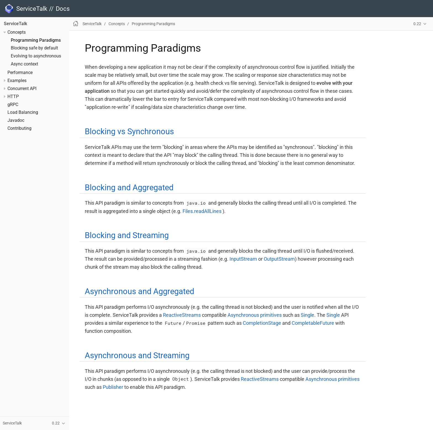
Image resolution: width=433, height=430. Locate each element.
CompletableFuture (313, 323)
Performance (20, 72)
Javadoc (15, 120)
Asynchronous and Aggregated (139, 291)
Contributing (19, 128)
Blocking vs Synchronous (129, 131)
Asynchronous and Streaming (137, 355)
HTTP (13, 96)
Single (307, 315)
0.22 (417, 24)
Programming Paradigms (36, 40)
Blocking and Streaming (127, 235)
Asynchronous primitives (255, 315)
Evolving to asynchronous (36, 56)
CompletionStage (262, 323)
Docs (63, 8)
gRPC (12, 104)
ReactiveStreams (182, 315)
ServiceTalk (15, 23)
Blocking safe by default (34, 48)
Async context (24, 64)
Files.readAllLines (202, 211)
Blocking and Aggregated (129, 187)
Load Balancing (22, 112)
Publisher (113, 387)
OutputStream (279, 259)
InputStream (243, 259)
